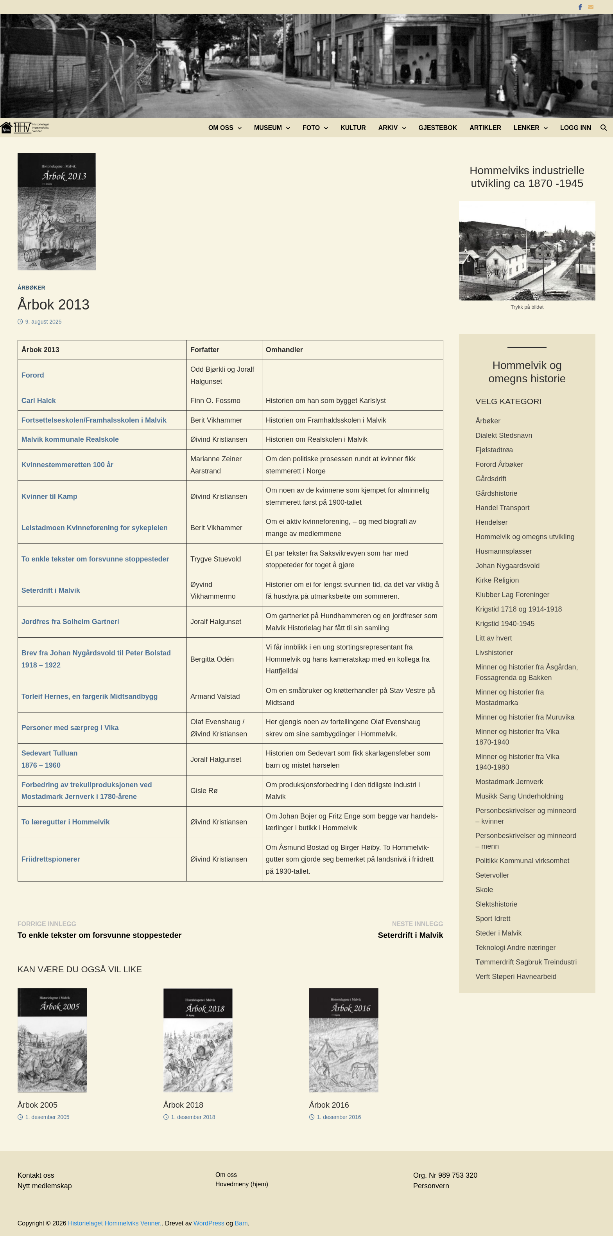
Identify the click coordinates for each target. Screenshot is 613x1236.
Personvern (431, 1186)
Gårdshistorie (496, 493)
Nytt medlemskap (45, 1186)
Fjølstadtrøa (494, 450)
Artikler (485, 127)
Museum (268, 127)
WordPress (209, 1223)
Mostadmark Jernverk (509, 782)
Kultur (353, 127)
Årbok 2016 (329, 1105)
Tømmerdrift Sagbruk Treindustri (526, 962)
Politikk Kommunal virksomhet (522, 861)
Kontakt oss (36, 1175)
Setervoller (492, 875)
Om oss (220, 127)
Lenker (527, 127)
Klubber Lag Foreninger (512, 595)
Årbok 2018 (183, 1105)
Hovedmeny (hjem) (241, 1184)
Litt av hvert (493, 638)
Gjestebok (438, 127)
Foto (311, 127)
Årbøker (31, 287)
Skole (484, 890)
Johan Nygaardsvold (507, 566)
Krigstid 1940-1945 (504, 624)
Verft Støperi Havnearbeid (515, 977)
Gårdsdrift (490, 479)
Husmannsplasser (503, 551)
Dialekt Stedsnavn (503, 435)
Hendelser (491, 522)
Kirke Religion (497, 580)
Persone (35, 728)
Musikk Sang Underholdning (519, 796)
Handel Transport (502, 508)
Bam (241, 1223)
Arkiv (388, 127)
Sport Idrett (492, 919)
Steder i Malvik (498, 933)
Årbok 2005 (37, 1105)
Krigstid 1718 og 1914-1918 (518, 609)
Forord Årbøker (499, 464)
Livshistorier (494, 653)
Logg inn (575, 127)
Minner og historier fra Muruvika (524, 717)
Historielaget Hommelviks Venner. (114, 1223)
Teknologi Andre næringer (515, 948)
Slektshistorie (496, 904)
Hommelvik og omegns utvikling (524, 537)
